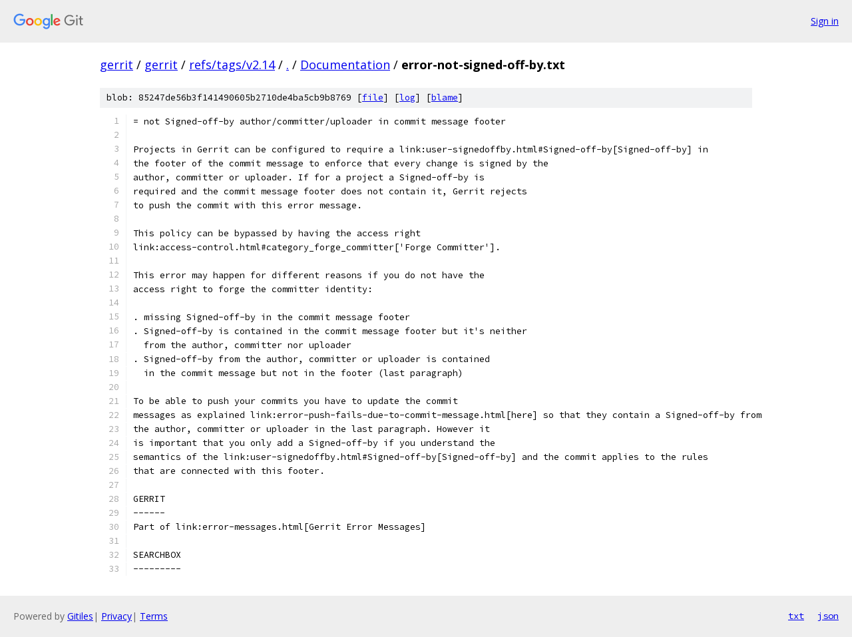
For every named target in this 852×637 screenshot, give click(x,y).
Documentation (345, 65)
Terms (154, 616)
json (828, 616)
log (407, 97)
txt (796, 616)
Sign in (825, 21)
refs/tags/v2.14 (232, 65)
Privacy (116, 616)
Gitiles (80, 616)
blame (444, 97)
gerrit (116, 65)
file (372, 97)
